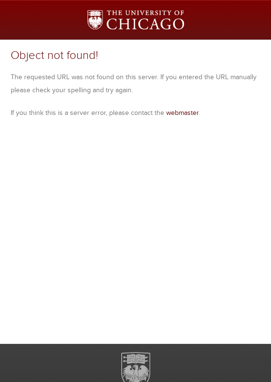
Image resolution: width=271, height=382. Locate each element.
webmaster (182, 112)
